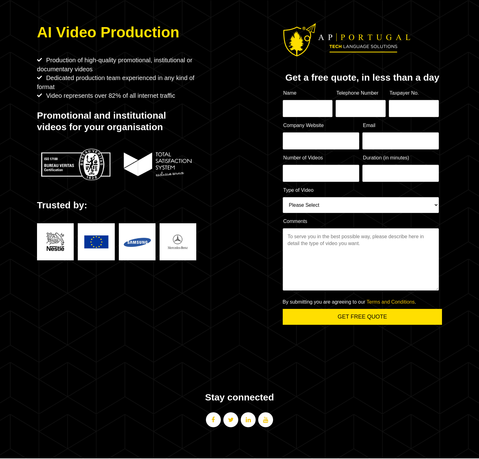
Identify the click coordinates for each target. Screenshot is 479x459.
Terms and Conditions (391, 302)
